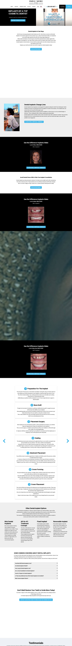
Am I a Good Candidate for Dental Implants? (24, 570)
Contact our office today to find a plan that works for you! (36, 599)
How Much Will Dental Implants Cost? (23, 563)
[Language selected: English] (43, 7)
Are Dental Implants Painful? (21, 565)
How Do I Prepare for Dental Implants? (23, 573)
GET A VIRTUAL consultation (62, 6)
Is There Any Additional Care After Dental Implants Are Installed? (29, 575)
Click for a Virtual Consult (34, 121)
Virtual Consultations (18, 20)
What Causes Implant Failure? (21, 578)
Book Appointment (36, 49)
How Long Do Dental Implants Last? (23, 568)
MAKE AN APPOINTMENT (69, 6)
